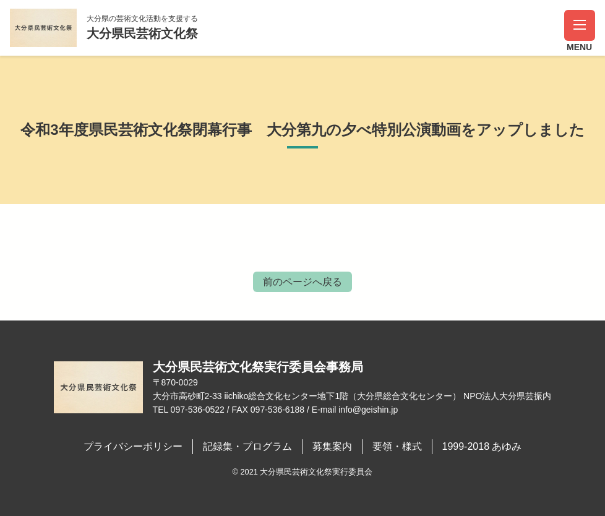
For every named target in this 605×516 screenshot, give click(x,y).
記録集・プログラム (247, 446)
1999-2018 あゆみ (482, 446)
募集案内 (332, 446)
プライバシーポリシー (133, 446)
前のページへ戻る (302, 282)
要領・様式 (397, 446)
